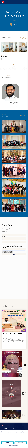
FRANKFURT (13, 19)
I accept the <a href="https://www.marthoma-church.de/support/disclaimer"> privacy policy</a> (12, 246)
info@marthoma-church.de (8, 428)
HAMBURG (19, 19)
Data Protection (5, 244)
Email (3, 236)
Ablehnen (7, 442)
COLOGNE (8, 19)
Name (3, 233)
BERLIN (4, 19)
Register (11, 60)
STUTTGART (14, 20)
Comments (4, 240)
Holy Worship (4, 56)
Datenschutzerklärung (5, 439)
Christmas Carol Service (24, 414)
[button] (21, 37)
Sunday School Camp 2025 (12, 334)
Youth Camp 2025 (25, 364)
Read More (5, 347)
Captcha (4, 247)
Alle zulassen (20, 442)
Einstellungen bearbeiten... (14, 445)
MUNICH (23, 19)
